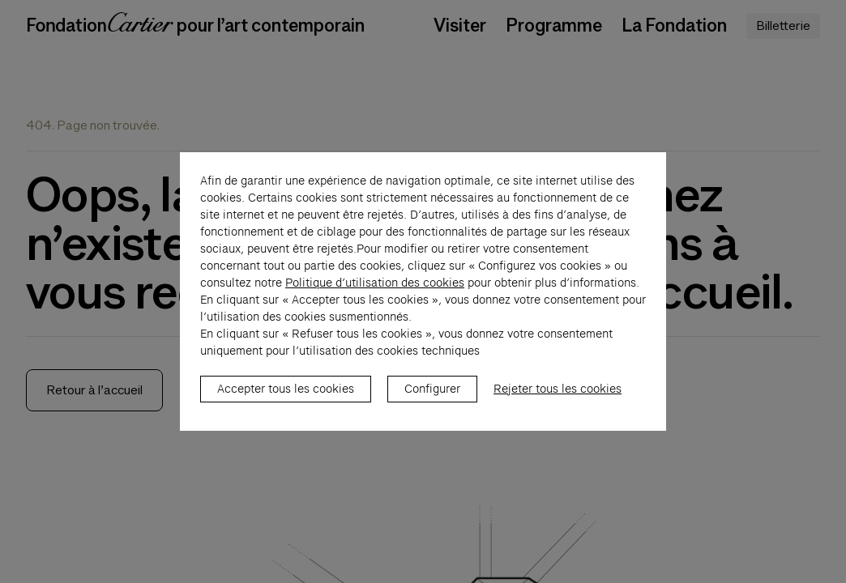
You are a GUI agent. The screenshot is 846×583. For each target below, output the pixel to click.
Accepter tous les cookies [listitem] (285, 397)
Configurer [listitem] (432, 397)
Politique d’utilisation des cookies (374, 291)
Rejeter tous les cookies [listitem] (558, 397)
